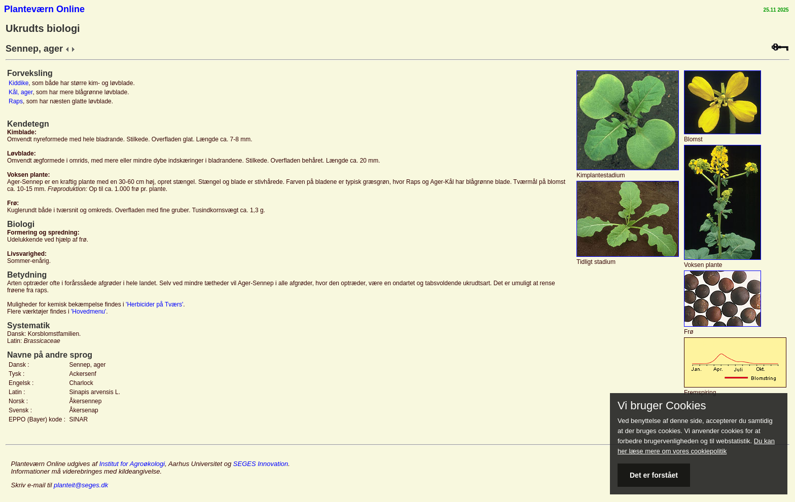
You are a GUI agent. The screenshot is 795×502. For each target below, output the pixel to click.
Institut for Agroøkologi (132, 464)
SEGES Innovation (260, 464)
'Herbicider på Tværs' (154, 304)
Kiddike (18, 83)
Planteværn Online (44, 9)
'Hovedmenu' (88, 311)
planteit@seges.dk (81, 485)
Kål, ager (20, 92)
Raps (16, 101)
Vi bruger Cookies (662, 406)
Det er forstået (654, 475)
